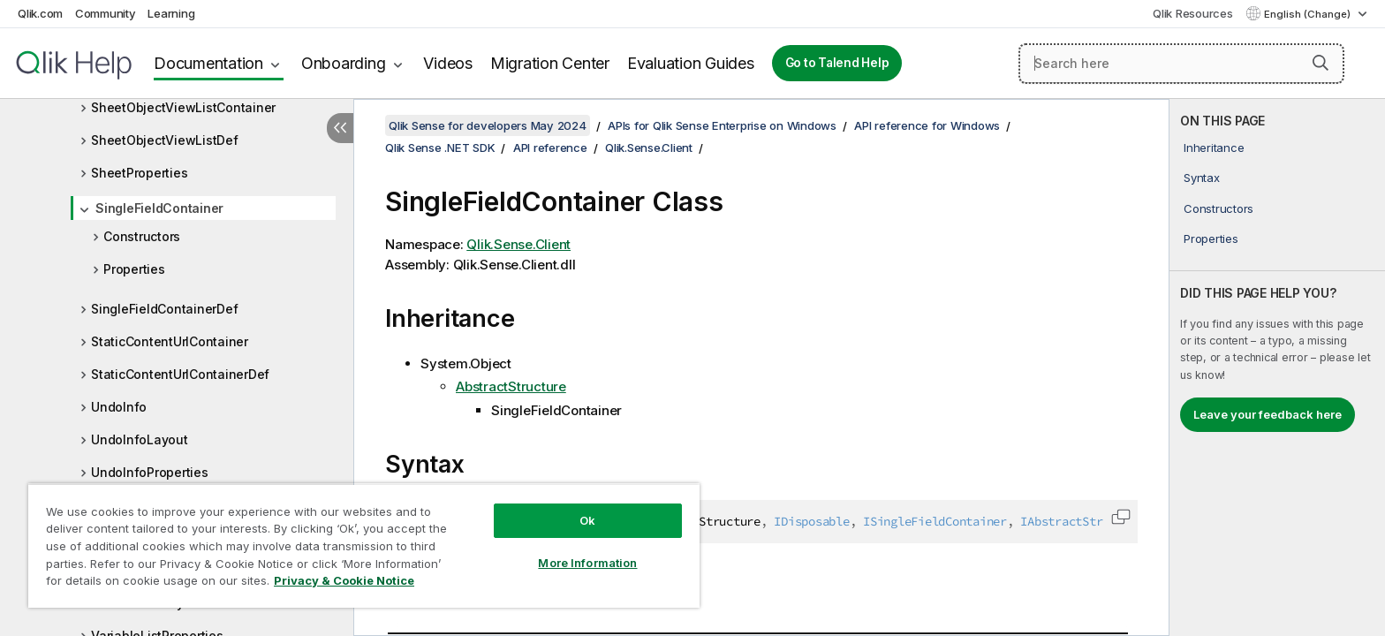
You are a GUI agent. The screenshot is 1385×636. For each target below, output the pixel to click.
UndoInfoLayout (139, 439)
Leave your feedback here (1267, 414)
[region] (364, 545)
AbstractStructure (511, 386)
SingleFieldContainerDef (164, 308)
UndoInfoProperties (149, 472)
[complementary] (1277, 367)
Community (105, 13)
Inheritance (1214, 147)
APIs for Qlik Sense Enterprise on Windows (722, 125)
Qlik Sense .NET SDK (440, 147)
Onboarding (343, 63)
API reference (550, 147)
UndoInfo (119, 406)
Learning (171, 13)
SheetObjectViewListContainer (183, 107)
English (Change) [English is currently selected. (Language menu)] (1308, 14)
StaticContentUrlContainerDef (180, 374)
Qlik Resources (1193, 13)
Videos (448, 63)
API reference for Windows (927, 125)
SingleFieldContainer (159, 208)
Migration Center (549, 63)
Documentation (208, 63)
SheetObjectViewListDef (164, 140)
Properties (134, 268)
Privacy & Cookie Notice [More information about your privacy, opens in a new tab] (344, 580)
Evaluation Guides (690, 63)
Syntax (1202, 177)
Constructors (141, 236)
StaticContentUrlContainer (169, 341)
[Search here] (1181, 63)
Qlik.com (40, 13)
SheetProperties (139, 172)
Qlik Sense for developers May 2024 (488, 125)
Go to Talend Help (837, 63)
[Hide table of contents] (340, 128)
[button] (1320, 63)
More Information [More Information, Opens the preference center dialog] (587, 563)
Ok (587, 520)
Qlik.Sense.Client (648, 147)
